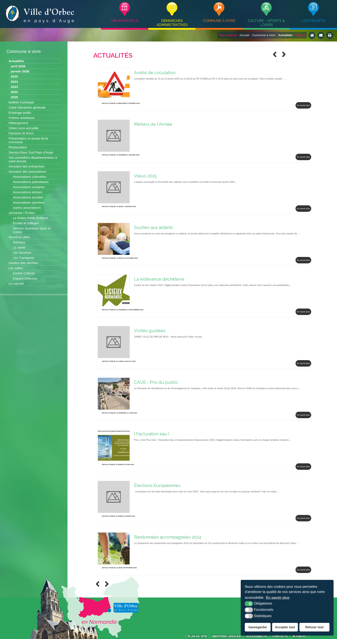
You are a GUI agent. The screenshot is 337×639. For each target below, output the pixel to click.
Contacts (280, 636)
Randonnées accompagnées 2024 (167, 537)
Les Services (22, 252)
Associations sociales (28, 197)
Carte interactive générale (27, 107)
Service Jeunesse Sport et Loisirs (32, 230)
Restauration (18, 147)
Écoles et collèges (26, 223)
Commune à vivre (219, 21)
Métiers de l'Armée (153, 124)
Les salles (16, 268)
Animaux (19, 242)
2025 (14, 76)
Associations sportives (29, 202)
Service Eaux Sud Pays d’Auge (31, 152)
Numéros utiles (19, 237)
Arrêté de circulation (154, 72)
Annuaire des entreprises (26, 166)
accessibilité (256, 636)
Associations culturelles (29, 176)
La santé (19, 247)
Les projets (313, 21)
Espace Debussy (25, 278)
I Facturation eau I (151, 433)
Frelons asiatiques (22, 118)
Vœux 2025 (145, 175)
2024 (14, 81)
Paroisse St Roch (21, 133)
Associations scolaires (29, 187)
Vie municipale (124, 21)
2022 (14, 92)
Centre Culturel (24, 273)
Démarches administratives (172, 23)
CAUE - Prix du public (156, 382)
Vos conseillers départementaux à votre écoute (33, 159)
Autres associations (27, 207)
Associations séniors (27, 192)
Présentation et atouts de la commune (28, 140)
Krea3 (299, 636)
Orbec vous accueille (23, 128)
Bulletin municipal (21, 102)
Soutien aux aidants (153, 227)
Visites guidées (149, 330)
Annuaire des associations (27, 171)
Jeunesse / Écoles (22, 213)
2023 (14, 87)
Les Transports (23, 258)
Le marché (16, 283)
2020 (14, 97)
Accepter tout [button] (285, 627)
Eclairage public (20, 112)
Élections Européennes (157, 485)
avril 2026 (18, 66)
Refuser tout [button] (314, 627)
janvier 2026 (20, 71)
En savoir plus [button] (278, 597)
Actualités (16, 61)
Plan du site (197, 636)
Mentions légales (226, 636)
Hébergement (18, 123)
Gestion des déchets (23, 263)
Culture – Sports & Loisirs (266, 23)
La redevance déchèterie (159, 279)
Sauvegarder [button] (257, 627)
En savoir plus (303, 105)
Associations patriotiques (31, 182)
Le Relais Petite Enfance (30, 218)
